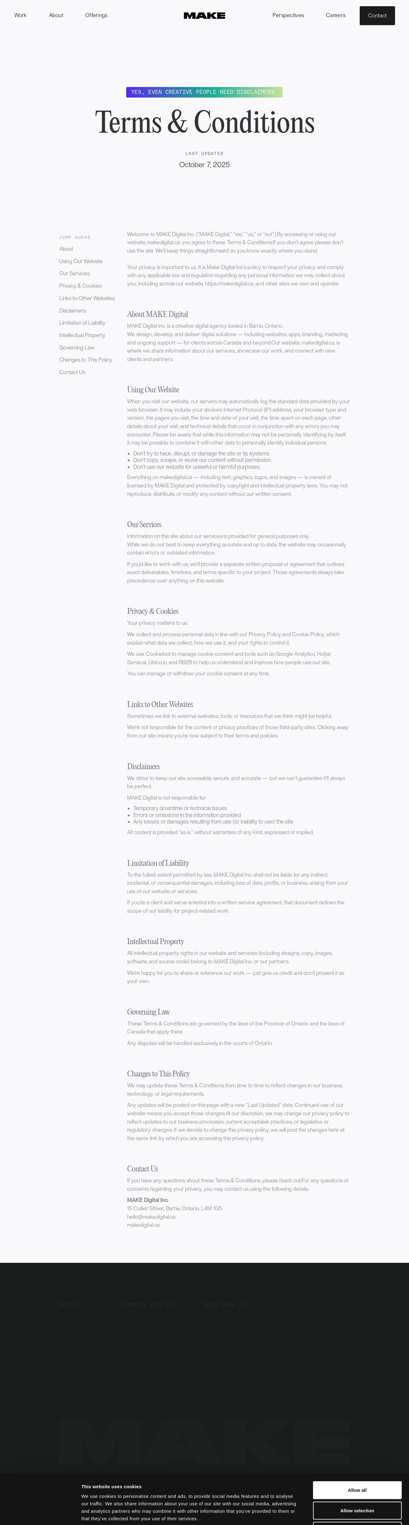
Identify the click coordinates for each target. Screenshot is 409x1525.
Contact (377, 15)
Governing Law (77, 347)
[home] (204, 15)
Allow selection (357, 1464)
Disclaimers (72, 310)
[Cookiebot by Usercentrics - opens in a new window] (40, 1513)
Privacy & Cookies (80, 285)
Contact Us (72, 372)
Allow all (357, 1443)
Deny (357, 1484)
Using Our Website (81, 261)
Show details (322, 1512)
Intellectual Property (82, 335)
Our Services (74, 273)
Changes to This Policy (85, 359)
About (66, 248)
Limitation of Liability (82, 322)
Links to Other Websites (87, 298)
